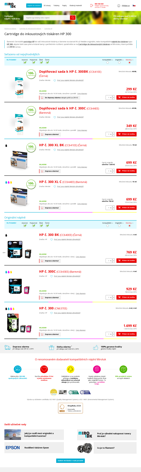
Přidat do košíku (126, 97)
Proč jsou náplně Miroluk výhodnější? (70, 80)
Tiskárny (56, 5)
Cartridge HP (48, 29)
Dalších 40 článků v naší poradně (70, 461)
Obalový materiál (76, 5)
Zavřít (4, 252)
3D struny (47, 5)
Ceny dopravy (82, 93)
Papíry (64, 5)
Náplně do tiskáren (34, 5)
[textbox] (47, 17)
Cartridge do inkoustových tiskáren (30, 29)
